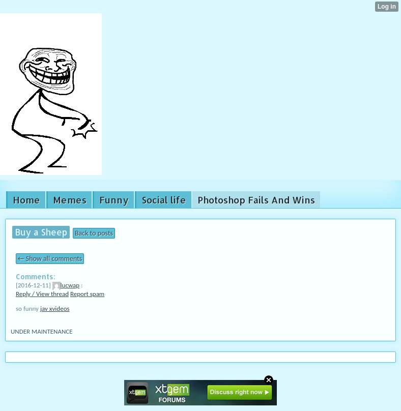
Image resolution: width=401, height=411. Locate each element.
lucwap (66, 285)
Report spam (87, 294)
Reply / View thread (42, 294)
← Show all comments (50, 258)
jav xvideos (55, 308)
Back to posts (94, 233)
